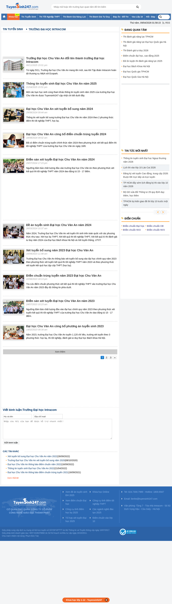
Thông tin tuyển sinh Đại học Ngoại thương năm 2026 (144, 160)
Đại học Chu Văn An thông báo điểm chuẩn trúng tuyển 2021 (38, 472)
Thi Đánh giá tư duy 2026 (135, 50)
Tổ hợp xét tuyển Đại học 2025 (75, 519)
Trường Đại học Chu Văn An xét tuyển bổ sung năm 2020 (36, 460)
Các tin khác (11, 451)
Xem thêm (12, 478)
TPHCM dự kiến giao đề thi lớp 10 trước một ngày (145, 203)
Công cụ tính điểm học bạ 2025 (74, 511)
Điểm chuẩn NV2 (132, 230)
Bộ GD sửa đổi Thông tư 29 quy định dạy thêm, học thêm (143, 194)
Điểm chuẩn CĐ (155, 226)
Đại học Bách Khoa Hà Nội (136, 66)
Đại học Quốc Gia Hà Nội (135, 77)
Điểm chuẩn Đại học (133, 226)
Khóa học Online (100, 492)
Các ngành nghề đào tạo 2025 (102, 511)
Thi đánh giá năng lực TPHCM (138, 36)
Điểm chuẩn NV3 (156, 230)
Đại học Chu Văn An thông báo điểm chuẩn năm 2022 (34, 464)
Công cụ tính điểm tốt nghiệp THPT (103, 502)
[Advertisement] (60, 41)
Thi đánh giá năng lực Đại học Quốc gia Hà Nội (144, 44)
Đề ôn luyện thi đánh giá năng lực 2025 (142, 61)
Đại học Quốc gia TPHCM (136, 71)
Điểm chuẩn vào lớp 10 (102, 519)
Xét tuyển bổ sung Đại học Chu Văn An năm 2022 (32, 456)
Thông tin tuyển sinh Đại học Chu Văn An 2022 (31, 468)
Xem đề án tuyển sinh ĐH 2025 (76, 494)
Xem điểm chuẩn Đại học (75, 502)
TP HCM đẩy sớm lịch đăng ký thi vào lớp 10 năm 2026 (145, 184)
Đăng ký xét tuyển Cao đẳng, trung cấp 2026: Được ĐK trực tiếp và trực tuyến (145, 175)
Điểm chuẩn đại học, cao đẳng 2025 (141, 55)
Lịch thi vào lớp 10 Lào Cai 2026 (139, 167)
